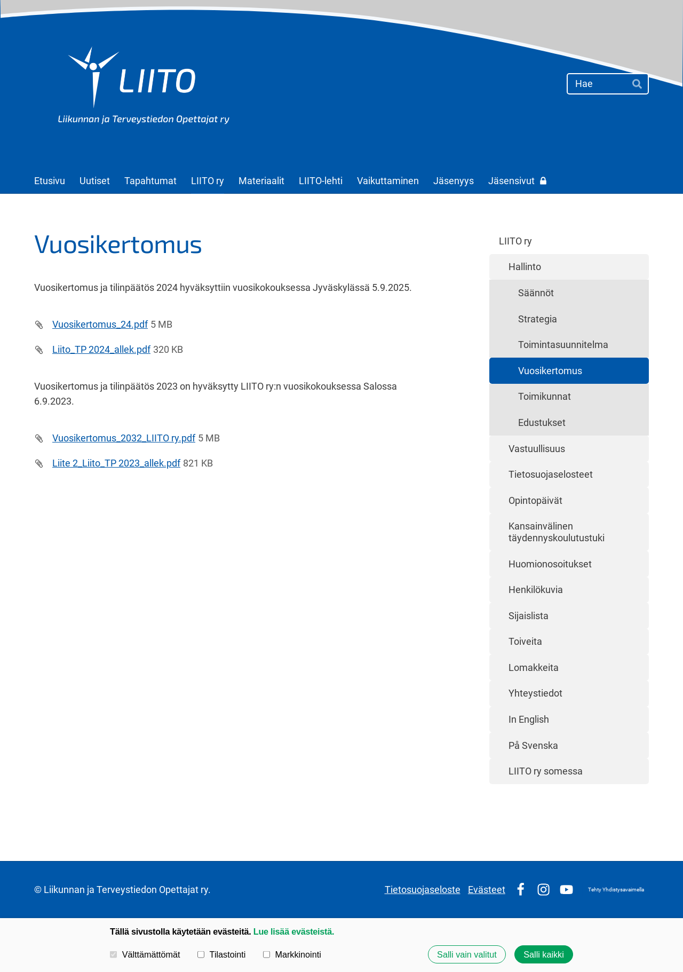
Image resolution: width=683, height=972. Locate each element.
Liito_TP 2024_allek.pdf (101, 349)
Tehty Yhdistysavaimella (616, 889)
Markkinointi (292, 954)
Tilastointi (221, 954)
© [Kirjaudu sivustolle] (39, 889)
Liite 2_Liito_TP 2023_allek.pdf (116, 463)
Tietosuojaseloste (422, 889)
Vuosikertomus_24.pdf (100, 324)
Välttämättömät (145, 954)
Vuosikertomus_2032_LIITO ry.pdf (123, 438)
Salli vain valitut (467, 954)
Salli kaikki (543, 954)
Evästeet (486, 889)
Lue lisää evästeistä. (293, 931)
